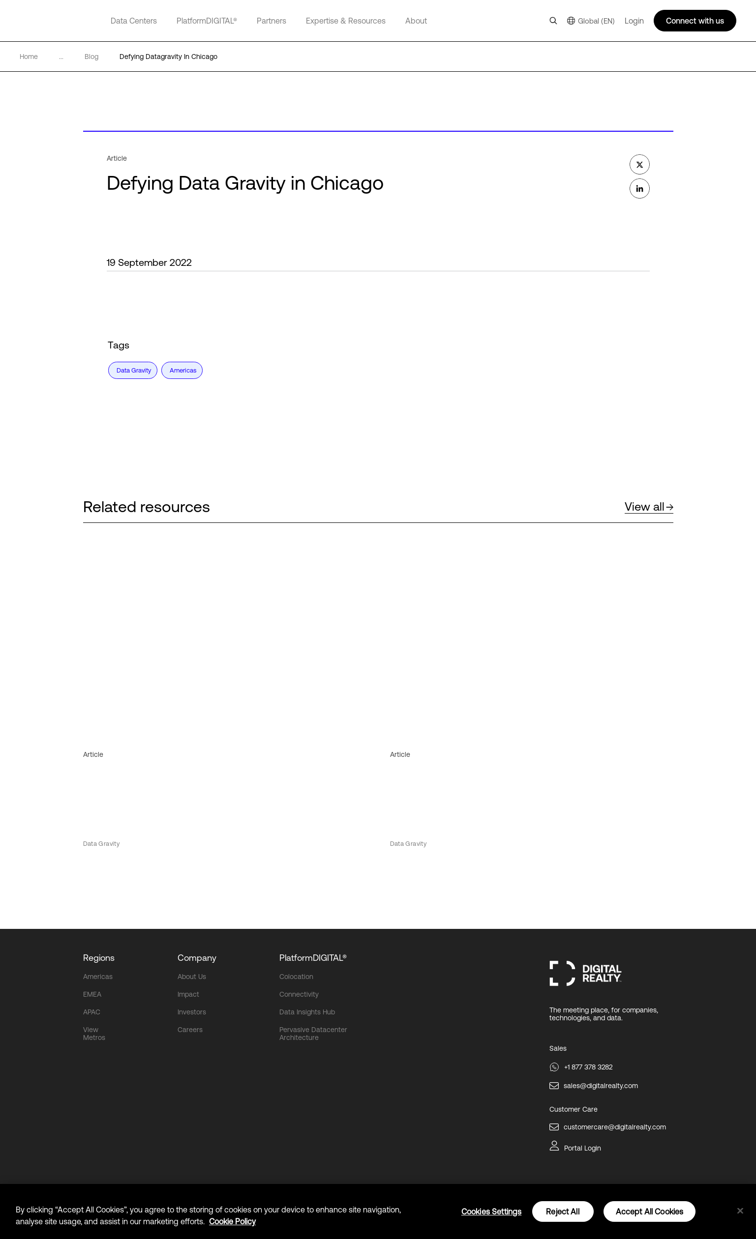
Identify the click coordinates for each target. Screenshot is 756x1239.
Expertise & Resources (346, 20)
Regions (99, 957)
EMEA (92, 994)
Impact (188, 994)
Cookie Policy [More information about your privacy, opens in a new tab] (232, 1221)
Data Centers (134, 20)
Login (634, 20)
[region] (378, 1211)
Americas (98, 976)
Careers (190, 1030)
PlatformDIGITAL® (207, 20)
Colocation (296, 976)
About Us (192, 976)
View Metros (94, 1033)
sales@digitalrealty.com (601, 1086)
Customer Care (573, 1109)
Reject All (562, 1211)
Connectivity (299, 994)
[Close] (740, 1211)
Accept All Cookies (650, 1211)
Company (197, 957)
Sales (558, 1048)
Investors (192, 1012)
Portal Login (582, 1148)
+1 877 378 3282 (588, 1067)
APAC (91, 1012)
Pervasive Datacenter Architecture (313, 1033)
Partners (271, 20)
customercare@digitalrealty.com (615, 1127)
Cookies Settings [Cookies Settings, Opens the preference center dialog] (491, 1211)
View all (649, 506)
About (416, 20)
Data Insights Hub (307, 1012)
